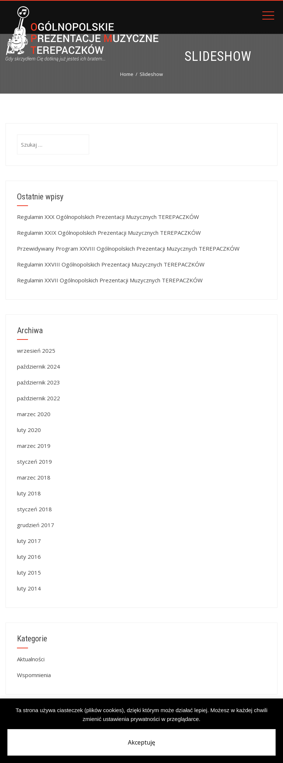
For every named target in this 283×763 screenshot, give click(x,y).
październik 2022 (38, 398)
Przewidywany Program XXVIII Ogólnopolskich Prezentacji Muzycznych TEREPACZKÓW (128, 248)
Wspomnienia (34, 675)
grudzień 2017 (35, 525)
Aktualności (31, 659)
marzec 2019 (33, 445)
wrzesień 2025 (36, 350)
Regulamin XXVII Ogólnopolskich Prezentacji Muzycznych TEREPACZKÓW (110, 280)
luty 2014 (29, 588)
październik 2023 (38, 382)
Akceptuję (141, 742)
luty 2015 (29, 572)
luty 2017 (29, 540)
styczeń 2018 (34, 509)
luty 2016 (29, 556)
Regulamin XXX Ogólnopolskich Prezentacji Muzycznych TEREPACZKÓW (108, 216)
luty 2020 (29, 429)
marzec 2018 (33, 477)
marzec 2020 (33, 414)
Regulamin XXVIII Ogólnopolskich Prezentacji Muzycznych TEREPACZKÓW (111, 264)
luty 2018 (29, 493)
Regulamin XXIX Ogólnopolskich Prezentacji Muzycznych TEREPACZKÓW (109, 232)
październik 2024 (38, 366)
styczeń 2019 (34, 461)
